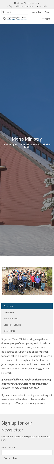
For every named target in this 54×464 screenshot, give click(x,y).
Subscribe (10, 458)
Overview (8, 306)
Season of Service (12, 324)
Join (39, 12)
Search (48, 12)
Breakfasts (9, 312)
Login (33, 12)
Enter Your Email (9, 447)
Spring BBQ (9, 330)
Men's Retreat (11, 318)
